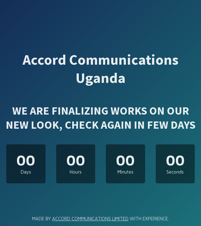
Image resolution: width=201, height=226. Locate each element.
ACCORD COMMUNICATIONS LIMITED (90, 218)
